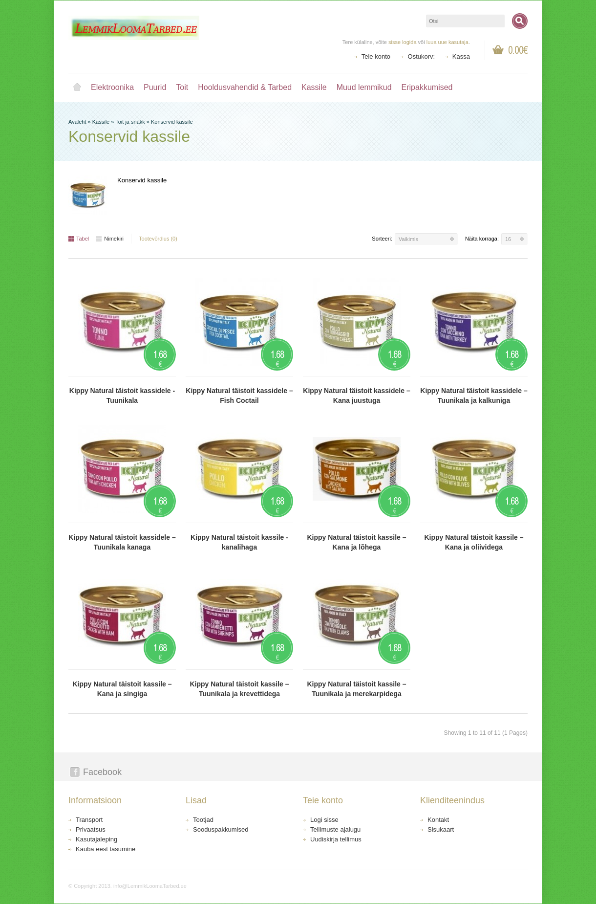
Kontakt (438, 819)
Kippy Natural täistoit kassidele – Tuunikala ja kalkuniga (473, 395)
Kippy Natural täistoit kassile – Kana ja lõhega (356, 542)
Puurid (155, 87)
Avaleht (77, 87)
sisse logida (402, 42)
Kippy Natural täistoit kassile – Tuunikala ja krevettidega (239, 689)
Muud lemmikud (364, 87)
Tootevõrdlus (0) (158, 239)
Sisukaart (440, 829)
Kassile (314, 87)
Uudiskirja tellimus (336, 839)
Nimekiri (110, 239)
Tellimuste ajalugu (335, 829)
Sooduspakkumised (220, 829)
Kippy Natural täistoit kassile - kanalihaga (239, 542)
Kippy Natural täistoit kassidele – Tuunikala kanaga (121, 542)
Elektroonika (112, 87)
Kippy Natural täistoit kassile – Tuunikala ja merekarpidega (356, 689)
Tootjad (203, 819)
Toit (182, 87)
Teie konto (376, 56)
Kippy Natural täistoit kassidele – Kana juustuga (356, 395)
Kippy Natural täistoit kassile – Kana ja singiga (121, 689)
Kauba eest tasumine (105, 849)
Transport (89, 819)
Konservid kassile (172, 122)
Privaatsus (91, 829)
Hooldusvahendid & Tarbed (245, 87)
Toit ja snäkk (130, 122)
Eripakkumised (427, 87)
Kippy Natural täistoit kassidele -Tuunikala (122, 395)
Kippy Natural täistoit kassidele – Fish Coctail (239, 395)
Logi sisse (324, 819)
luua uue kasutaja (447, 42)
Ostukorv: (421, 56)
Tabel (78, 239)
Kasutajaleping (96, 839)
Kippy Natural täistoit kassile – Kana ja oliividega (473, 542)
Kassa (461, 56)
